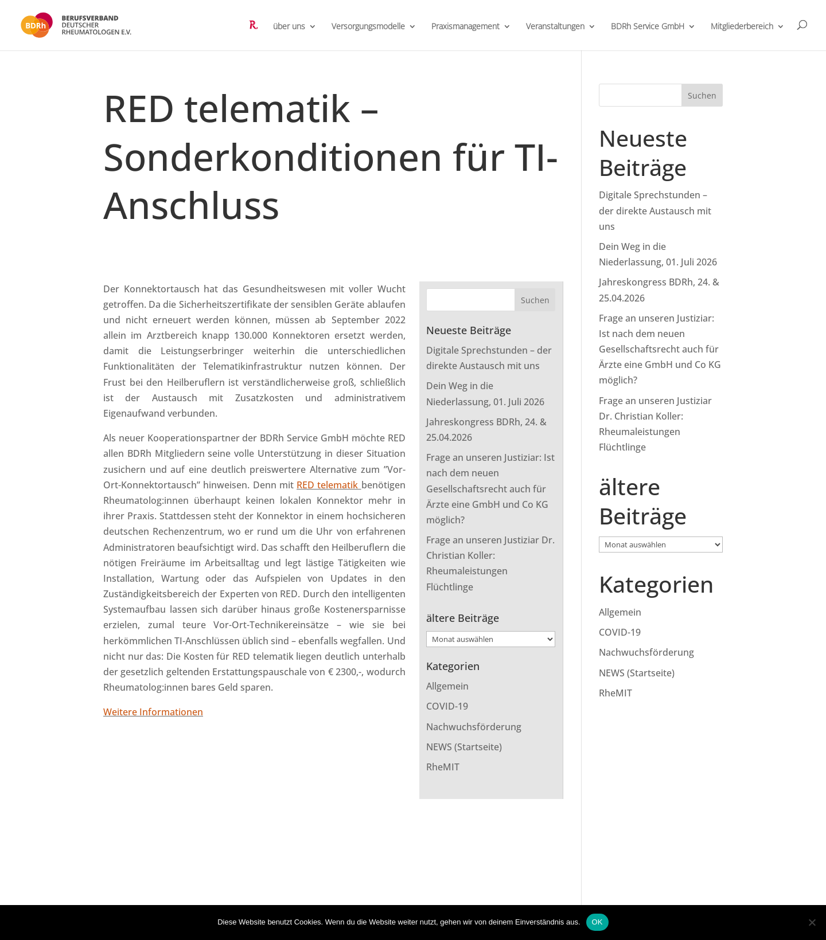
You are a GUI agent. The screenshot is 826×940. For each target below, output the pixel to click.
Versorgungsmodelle (368, 27)
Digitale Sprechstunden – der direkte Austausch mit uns (655, 210)
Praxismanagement (465, 27)
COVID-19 (447, 706)
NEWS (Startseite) (464, 747)
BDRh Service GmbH (647, 27)
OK (597, 922)
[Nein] (811, 922)
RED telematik (329, 485)
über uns (289, 27)
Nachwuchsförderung (473, 726)
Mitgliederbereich (742, 27)
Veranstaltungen (555, 27)
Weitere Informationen (153, 712)
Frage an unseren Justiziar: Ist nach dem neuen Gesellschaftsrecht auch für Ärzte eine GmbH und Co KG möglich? (490, 488)
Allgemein (447, 686)
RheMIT (442, 767)
